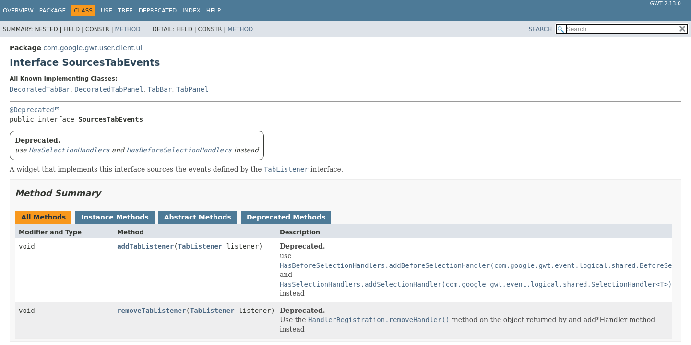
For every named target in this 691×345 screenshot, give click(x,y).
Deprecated (158, 10)
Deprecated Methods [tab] (286, 217)
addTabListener (145, 246)
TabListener (200, 246)
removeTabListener (151, 310)
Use (106, 10)
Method (128, 29)
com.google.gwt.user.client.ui (92, 48)
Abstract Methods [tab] (197, 217)
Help (213, 10)
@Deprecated (32, 110)
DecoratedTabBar (40, 89)
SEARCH (540, 29)
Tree (125, 10)
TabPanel (192, 89)
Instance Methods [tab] (114, 217)
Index (191, 10)
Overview (18, 10)
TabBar (160, 89)
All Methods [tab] (43, 217)
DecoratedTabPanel (108, 89)
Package (52, 10)
